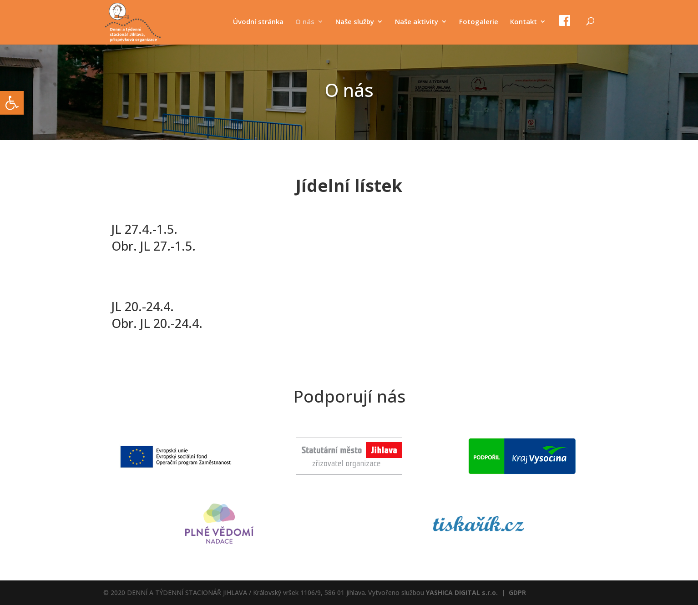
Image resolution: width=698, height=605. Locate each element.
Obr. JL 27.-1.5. (153, 245)
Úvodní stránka (258, 22)
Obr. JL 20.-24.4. (156, 323)
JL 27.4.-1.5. (144, 229)
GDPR (517, 592)
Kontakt (523, 22)
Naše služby (354, 22)
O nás (304, 22)
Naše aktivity (416, 22)
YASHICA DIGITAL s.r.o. (462, 592)
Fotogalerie (478, 22)
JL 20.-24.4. (142, 306)
